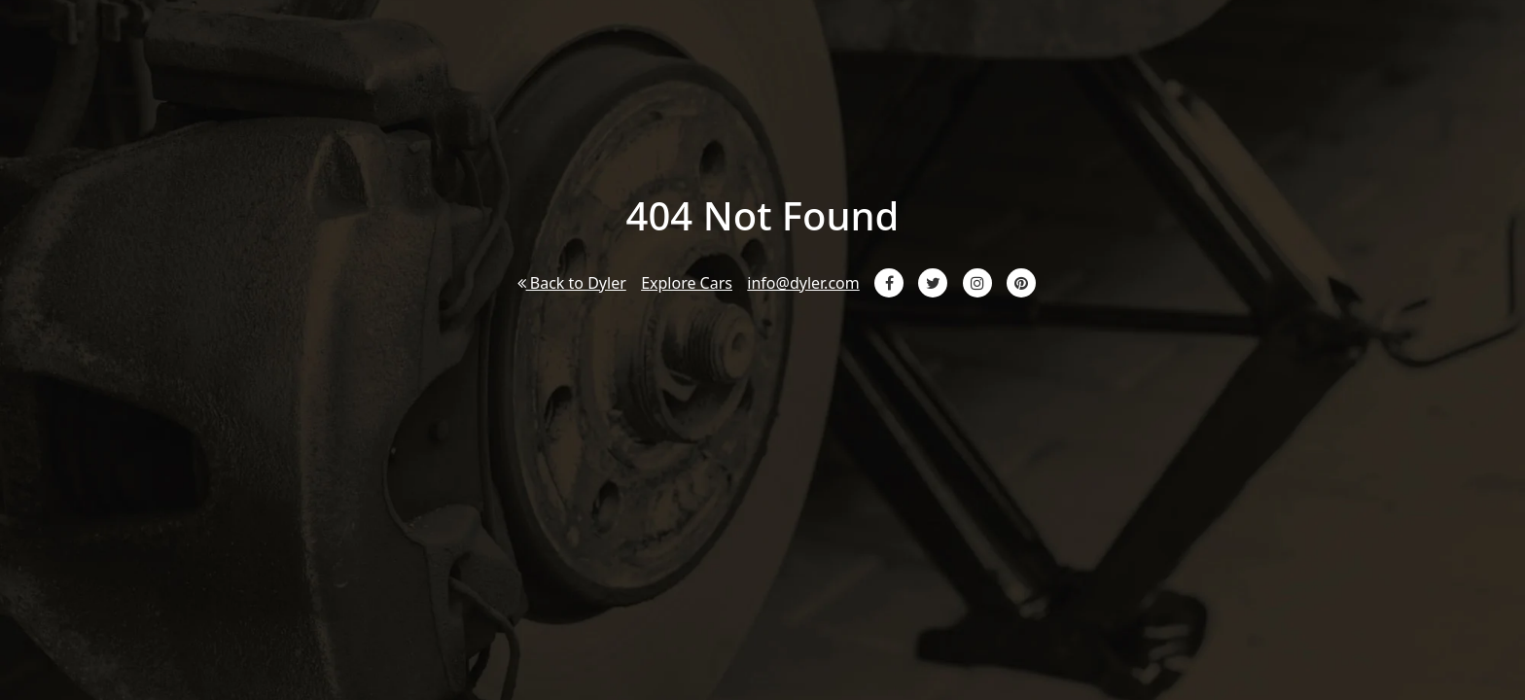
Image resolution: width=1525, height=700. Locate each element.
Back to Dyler (571, 283)
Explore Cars (686, 283)
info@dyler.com (803, 283)
